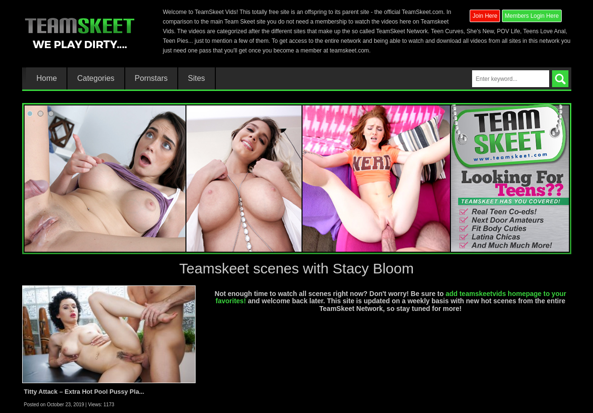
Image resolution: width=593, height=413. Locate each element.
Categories (95, 78)
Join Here (485, 16)
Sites (196, 78)
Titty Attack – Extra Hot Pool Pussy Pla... (84, 391)
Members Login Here (532, 16)
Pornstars (151, 78)
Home (47, 78)
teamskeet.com (349, 50)
